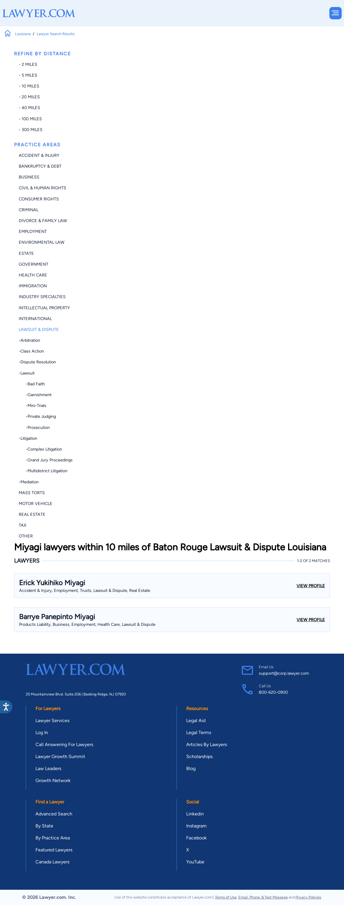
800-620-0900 (273, 692)
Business (29, 177)
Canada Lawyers (52, 862)
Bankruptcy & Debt (40, 166)
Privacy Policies (308, 897)
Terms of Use (226, 897)
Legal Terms (198, 732)
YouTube (195, 862)
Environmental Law (41, 242)
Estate (26, 253)
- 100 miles (30, 118)
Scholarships (199, 756)
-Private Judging (37, 416)
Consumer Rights (39, 199)
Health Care (33, 275)
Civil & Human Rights (42, 187)
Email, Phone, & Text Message (263, 897)
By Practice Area (52, 838)
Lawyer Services (52, 720)
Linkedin (195, 814)
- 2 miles (28, 64)
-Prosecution (34, 427)
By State (44, 826)
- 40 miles (29, 107)
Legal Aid (196, 720)
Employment (33, 231)
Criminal (28, 209)
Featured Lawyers (53, 850)
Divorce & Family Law (43, 220)
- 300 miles (30, 129)
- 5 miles (28, 75)
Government (33, 264)
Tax (22, 525)
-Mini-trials (32, 405)
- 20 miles (29, 96)
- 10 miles (29, 86)
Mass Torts (32, 492)
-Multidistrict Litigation (43, 470)
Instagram (196, 826)
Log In (41, 732)
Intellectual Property (44, 307)
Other (26, 536)
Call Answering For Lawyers (64, 744)
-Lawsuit (27, 373)
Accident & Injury (39, 155)
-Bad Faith (32, 384)
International (35, 318)
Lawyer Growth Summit (60, 756)
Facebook (196, 838)
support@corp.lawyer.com (284, 673)
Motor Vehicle (35, 503)
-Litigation (28, 438)
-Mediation (29, 482)
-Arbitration (29, 340)
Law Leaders (48, 768)
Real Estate (32, 514)
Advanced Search (53, 814)
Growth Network (53, 780)
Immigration (33, 285)
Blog (191, 768)
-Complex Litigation (40, 449)
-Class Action (31, 351)
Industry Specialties (42, 296)
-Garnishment (35, 394)
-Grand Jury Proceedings (46, 460)
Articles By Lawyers (206, 744)
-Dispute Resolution (37, 362)
